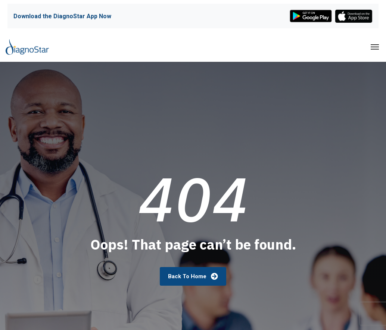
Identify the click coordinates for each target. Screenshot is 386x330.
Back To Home (193, 276)
